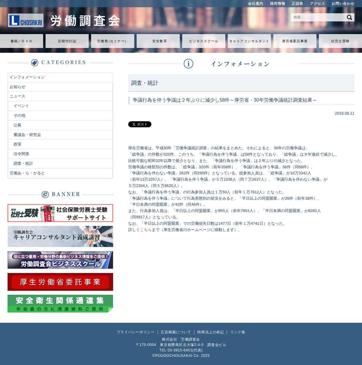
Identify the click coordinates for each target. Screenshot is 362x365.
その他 (19, 115)
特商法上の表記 (210, 332)
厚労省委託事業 (295, 41)
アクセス (317, 4)
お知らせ (17, 86)
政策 (17, 144)
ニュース (17, 96)
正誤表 (297, 4)
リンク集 (237, 332)
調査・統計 (23, 163)
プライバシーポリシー (136, 332)
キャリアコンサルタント (249, 41)
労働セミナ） (112, 41)
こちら (146, 229)
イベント (21, 105)
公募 (17, 125)
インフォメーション (27, 77)
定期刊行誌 (67, 41)
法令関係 (21, 153)
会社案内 (255, 4)
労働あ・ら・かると (27, 173)
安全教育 (159, 41)
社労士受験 (340, 41)
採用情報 (277, 4)
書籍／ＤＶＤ (22, 41)
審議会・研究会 (27, 134)
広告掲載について (176, 332)
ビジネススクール (203, 41)
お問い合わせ (343, 4)
